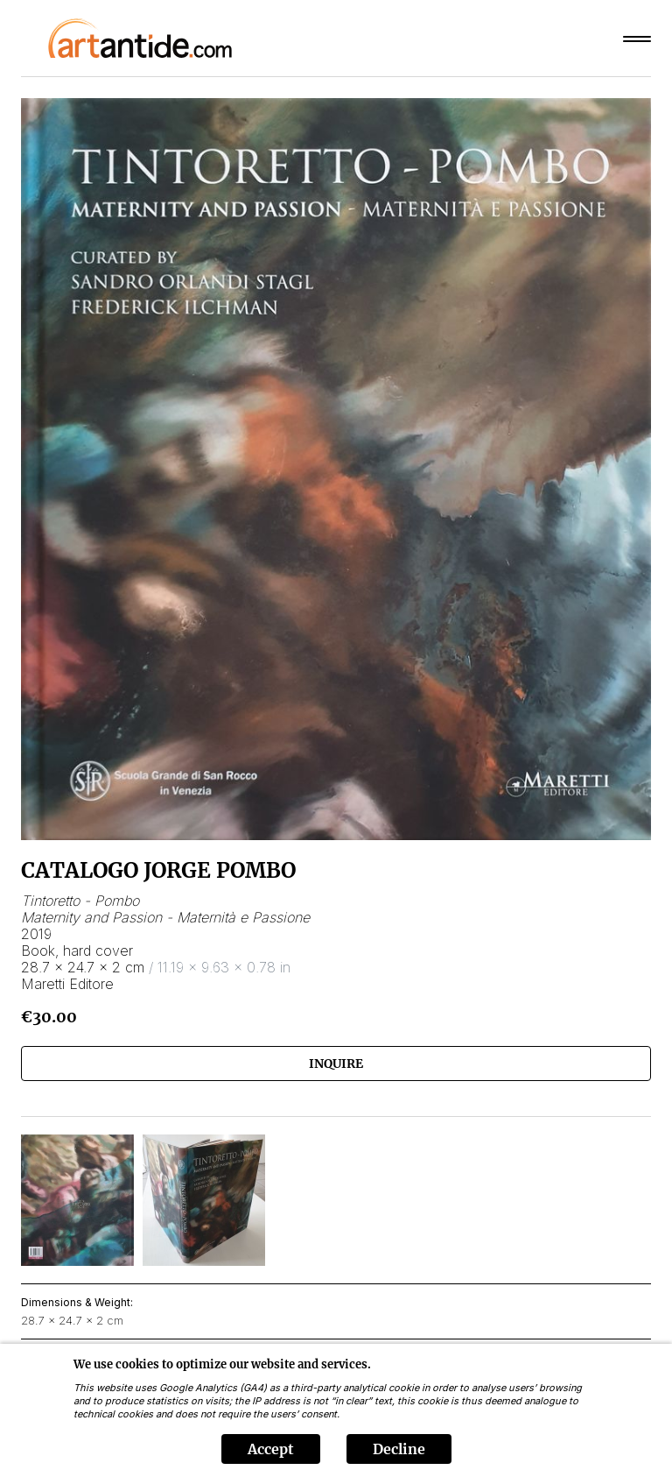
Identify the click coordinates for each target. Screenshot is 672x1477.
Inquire (336, 1063)
